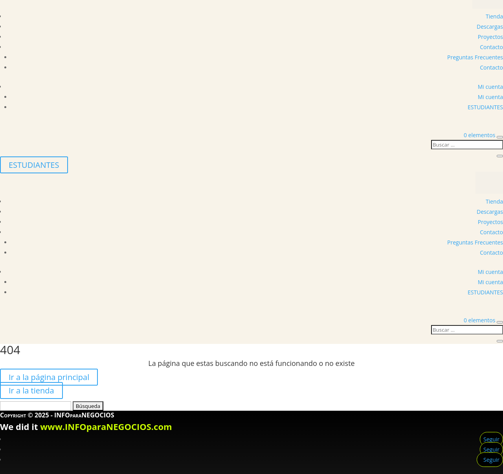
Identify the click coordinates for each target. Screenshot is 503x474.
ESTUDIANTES (485, 107)
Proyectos (490, 36)
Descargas (490, 26)
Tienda (494, 16)
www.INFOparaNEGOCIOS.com (106, 426)
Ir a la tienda (31, 390)
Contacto (491, 47)
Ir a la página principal (49, 377)
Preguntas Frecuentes (475, 57)
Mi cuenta (490, 86)
